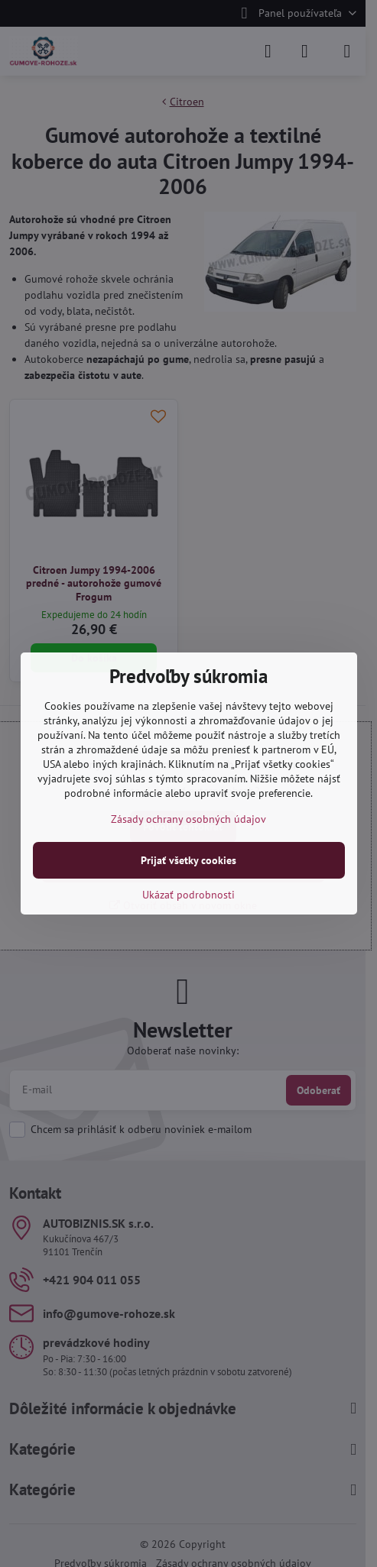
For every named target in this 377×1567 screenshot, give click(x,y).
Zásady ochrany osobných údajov (188, 819)
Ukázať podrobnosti (188, 895)
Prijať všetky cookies (188, 860)
